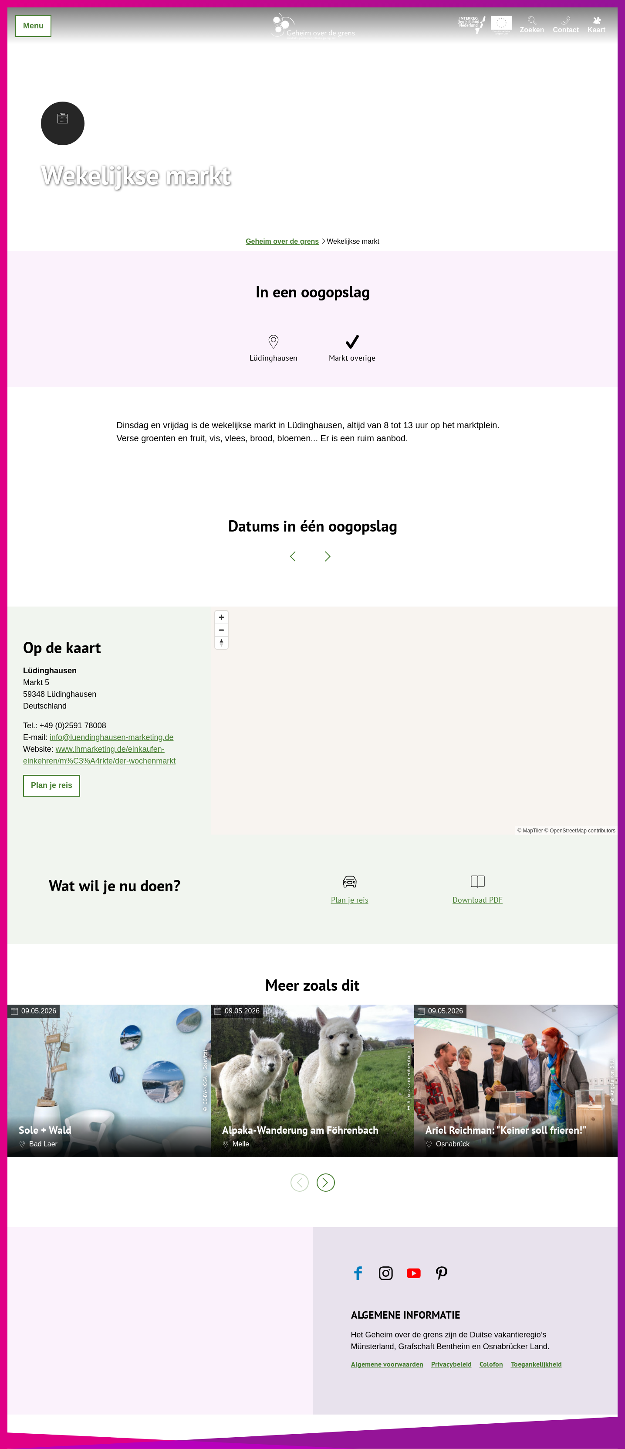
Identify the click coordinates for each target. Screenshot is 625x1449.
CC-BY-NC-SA (205, 1091)
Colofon (491, 1364)
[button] (51, 786)
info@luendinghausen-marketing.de (111, 737)
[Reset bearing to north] (221, 642)
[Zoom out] (221, 630)
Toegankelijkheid (536, 1364)
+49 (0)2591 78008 (73, 725)
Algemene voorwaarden (387, 1364)
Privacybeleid (451, 1364)
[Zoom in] (221, 617)
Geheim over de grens (282, 241)
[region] (414, 721)
